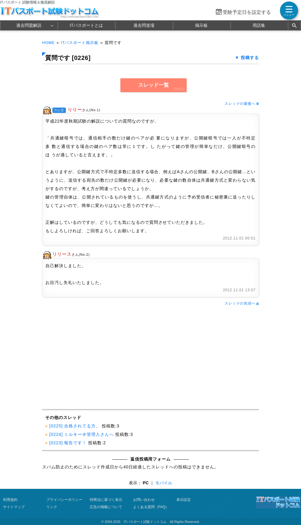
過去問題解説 (29, 25)
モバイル (163, 482)
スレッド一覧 (153, 85)
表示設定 (183, 500)
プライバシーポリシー (64, 500)
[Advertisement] (95, 358)
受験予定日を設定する (247, 12)
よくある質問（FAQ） (151, 507)
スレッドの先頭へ (242, 303)
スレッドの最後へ (242, 104)
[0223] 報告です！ (68, 442)
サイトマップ (14, 507)
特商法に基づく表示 (106, 500)
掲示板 (201, 25)
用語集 (259, 25)
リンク (51, 507)
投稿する (250, 57)
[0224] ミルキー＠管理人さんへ (81, 434)
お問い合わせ (144, 500)
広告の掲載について (106, 507)
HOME (48, 43)
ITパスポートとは (86, 25)
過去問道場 (143, 25)
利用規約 (10, 500)
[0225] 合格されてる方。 (75, 425)
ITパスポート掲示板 (79, 43)
